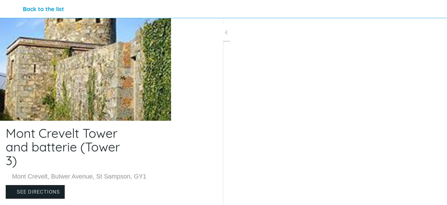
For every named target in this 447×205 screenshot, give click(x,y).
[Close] (11, 9)
